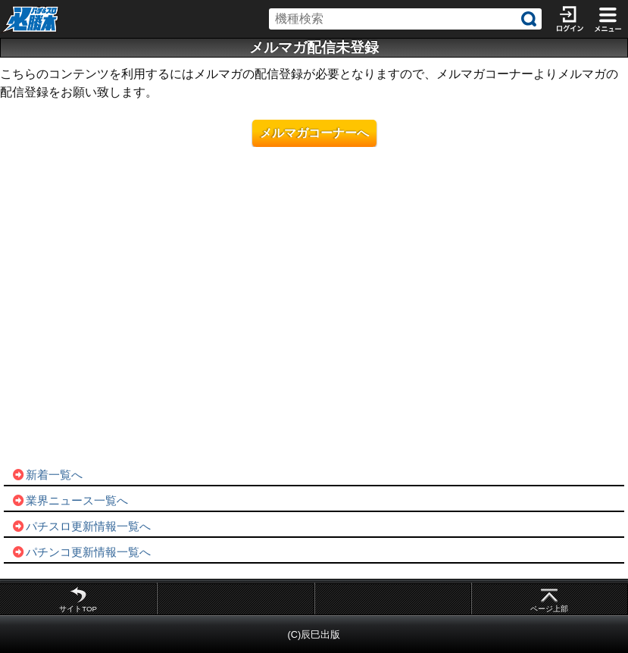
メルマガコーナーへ (314, 133)
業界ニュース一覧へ (69, 500)
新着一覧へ (47, 474)
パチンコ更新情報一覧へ (81, 551)
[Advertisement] (314, 326)
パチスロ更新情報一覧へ (81, 526)
